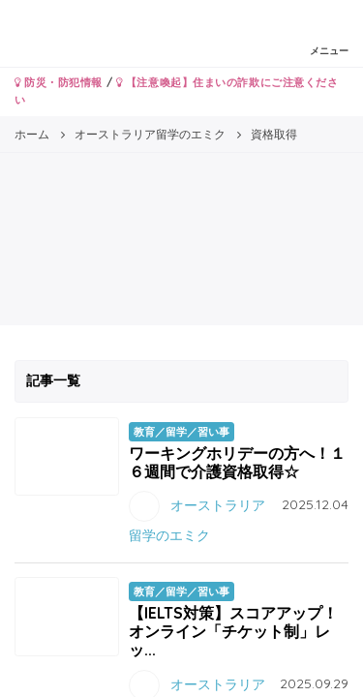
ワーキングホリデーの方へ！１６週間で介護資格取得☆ (237, 462)
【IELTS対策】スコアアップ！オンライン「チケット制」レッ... (233, 631)
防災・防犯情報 (59, 82)
